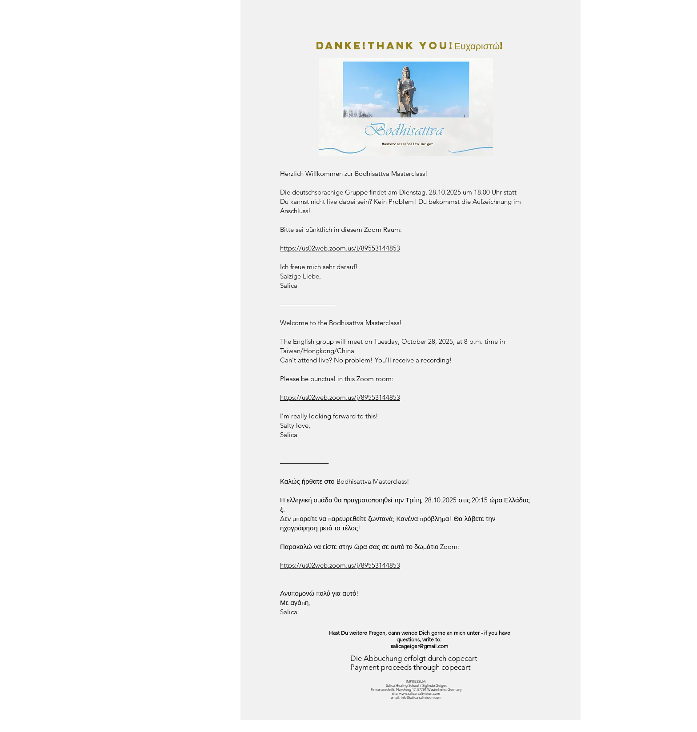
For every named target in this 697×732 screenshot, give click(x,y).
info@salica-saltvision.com (421, 698)
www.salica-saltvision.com (419, 694)
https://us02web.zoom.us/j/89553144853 (340, 248)
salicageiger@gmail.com (419, 646)
